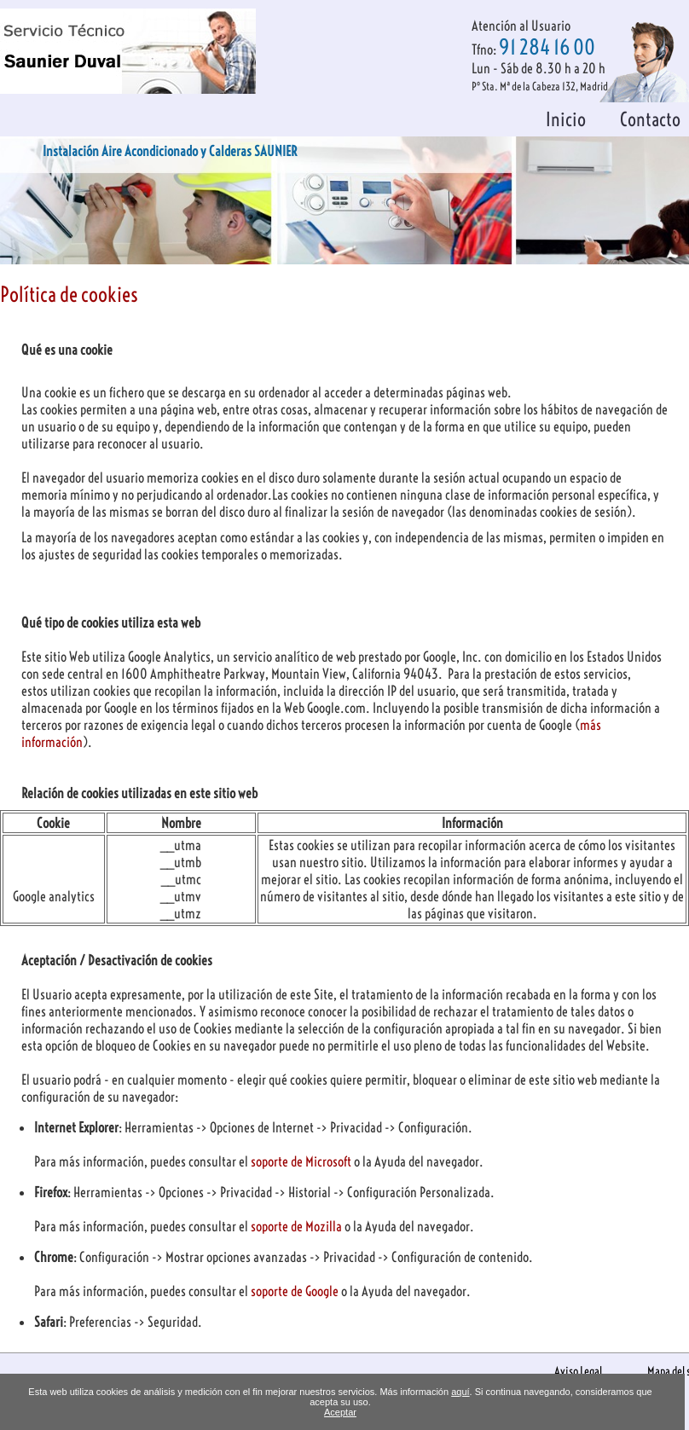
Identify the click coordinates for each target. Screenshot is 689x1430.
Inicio (566, 119)
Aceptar (340, 1412)
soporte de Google (296, 1291)
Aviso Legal (578, 1371)
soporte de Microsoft (302, 1161)
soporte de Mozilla (297, 1226)
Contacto (650, 119)
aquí (460, 1392)
